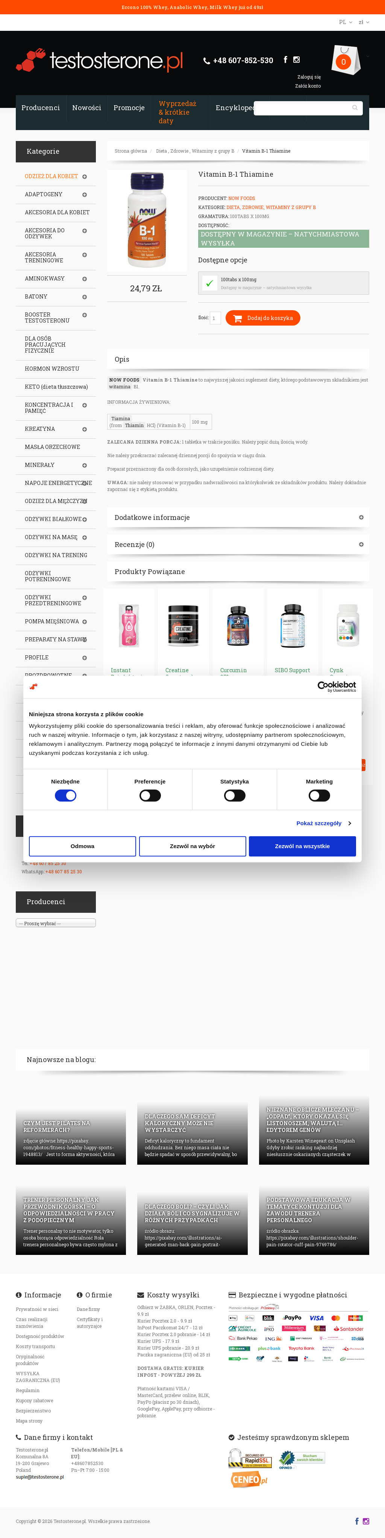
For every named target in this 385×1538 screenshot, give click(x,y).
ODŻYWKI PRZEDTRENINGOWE (53, 600)
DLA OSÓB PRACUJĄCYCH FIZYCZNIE (45, 345)
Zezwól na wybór (192, 846)
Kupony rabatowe (34, 1400)
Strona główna (131, 151)
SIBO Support (292, 670)
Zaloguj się (309, 77)
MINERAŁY (40, 465)
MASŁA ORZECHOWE (52, 447)
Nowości (87, 107)
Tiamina (120, 418)
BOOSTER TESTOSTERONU (47, 318)
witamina (119, 386)
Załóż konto (308, 86)
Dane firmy (88, 1309)
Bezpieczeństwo (33, 1411)
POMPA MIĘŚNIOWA (52, 621)
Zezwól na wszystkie (302, 846)
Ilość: (209, 318)
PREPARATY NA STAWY (55, 639)
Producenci (40, 107)
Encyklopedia (239, 107)
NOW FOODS (124, 380)
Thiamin (134, 425)
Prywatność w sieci (37, 1309)
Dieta (161, 151)
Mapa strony (29, 1421)
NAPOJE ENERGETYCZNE (58, 483)
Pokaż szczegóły (319, 823)
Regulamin (27, 1390)
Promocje (129, 107)
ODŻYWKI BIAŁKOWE (53, 519)
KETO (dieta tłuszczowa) (56, 387)
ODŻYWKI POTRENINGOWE (48, 576)
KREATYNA (40, 429)
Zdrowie (179, 151)
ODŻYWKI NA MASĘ (51, 537)
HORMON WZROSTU (52, 369)
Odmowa (82, 846)
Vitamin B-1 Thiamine (266, 151)
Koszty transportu (35, 1346)
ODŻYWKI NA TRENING (56, 555)
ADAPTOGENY (43, 194)
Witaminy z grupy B (213, 151)
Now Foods (241, 198)
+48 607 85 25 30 (47, 863)
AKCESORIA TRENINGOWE (44, 258)
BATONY (36, 297)
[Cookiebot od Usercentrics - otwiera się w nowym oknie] (323, 686)
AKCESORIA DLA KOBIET (57, 212)
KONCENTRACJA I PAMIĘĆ (49, 408)
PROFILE (37, 658)
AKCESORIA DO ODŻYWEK (45, 233)
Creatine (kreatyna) (179, 673)
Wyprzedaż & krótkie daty (177, 112)
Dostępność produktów (40, 1336)
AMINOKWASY (45, 279)
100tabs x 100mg (238, 279)
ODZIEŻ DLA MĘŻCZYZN (56, 501)
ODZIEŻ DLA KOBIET (51, 176)
